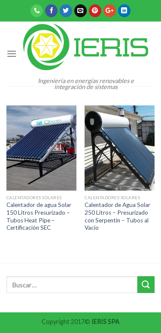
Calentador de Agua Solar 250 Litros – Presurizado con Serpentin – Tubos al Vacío (117, 216)
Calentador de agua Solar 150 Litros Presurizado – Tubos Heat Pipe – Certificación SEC (38, 216)
